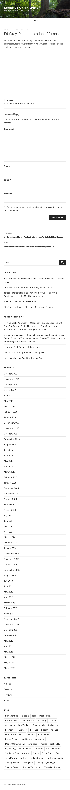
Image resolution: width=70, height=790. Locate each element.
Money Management (15, 744)
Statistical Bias (12, 753)
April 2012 (8, 646)
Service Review (53, 748)
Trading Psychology (45, 762)
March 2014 (9, 537)
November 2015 (11, 428)
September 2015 (12, 439)
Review (39, 748)
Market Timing (12, 739)
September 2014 (12, 504)
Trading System (12, 767)
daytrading (10, 725)
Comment (9, 129)
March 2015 (9, 472)
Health (22, 734)
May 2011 (8, 652)
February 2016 (11, 412)
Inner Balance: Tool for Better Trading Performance (28, 287)
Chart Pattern (27, 720)
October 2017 (10, 385)
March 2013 (9, 603)
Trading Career (36, 758)
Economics (12, 103)
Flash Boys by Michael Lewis (26, 347)
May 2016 (8, 401)
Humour (31, 734)
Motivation (32, 744)
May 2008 (9, 663)
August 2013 (10, 575)
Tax (57, 753)
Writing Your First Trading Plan (31, 352)
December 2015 (11, 423)
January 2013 (10, 613)
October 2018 (10, 374)
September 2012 (12, 635)
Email (7, 180)
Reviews (8, 695)
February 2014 (11, 543)
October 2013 (10, 564)
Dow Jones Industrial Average (46, 725)
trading (23, 758)
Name (7, 166)
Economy (22, 730)
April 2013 (9, 597)
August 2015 (10, 445)
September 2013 (12, 570)
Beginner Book (12, 716)
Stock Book (47, 753)
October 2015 (10, 434)
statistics (26, 753)
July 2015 (8, 450)
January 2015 (10, 483)
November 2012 (11, 624)
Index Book (43, 734)
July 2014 (8, 515)
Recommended (26, 748)
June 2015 (9, 455)
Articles (7, 684)
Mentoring (39, 739)
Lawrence (23, 30)
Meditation (27, 739)
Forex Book (10, 734)
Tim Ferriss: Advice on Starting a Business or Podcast (28, 307)
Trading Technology (32, 767)
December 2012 (11, 619)
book (34, 716)
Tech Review (11, 758)
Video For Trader (26, 103)
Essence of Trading (21, 7)
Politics (43, 744)
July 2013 (8, 581)
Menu (35, 21)
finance (54, 730)
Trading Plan (27, 762)
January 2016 (10, 417)
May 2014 (8, 526)
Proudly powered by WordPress (15, 784)
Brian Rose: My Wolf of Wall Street (20, 301)
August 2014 (10, 510)
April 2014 (9, 532)
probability (55, 744)
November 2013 (11, 559)
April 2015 (9, 466)
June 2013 (9, 586)
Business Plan (11, 720)
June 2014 (9, 521)
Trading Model (12, 762)
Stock (36, 753)
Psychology (10, 748)
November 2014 (11, 493)
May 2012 (8, 641)
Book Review (45, 716)
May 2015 (8, 461)
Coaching (41, 720)
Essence (8, 689)
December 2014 (11, 488)
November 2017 (11, 379)
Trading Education (54, 758)
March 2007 (10, 668)
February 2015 (11, 477)
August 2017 (10, 390)
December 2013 (11, 553)
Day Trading (24, 725)
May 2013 (8, 592)
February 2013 (11, 608)
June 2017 (8, 395)
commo (52, 720)
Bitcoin (25, 716)
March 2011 (9, 657)
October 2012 (10, 630)
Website (8, 193)
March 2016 (9, 406)
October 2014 (10, 499)
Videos (10, 100)
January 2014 (10, 548)
